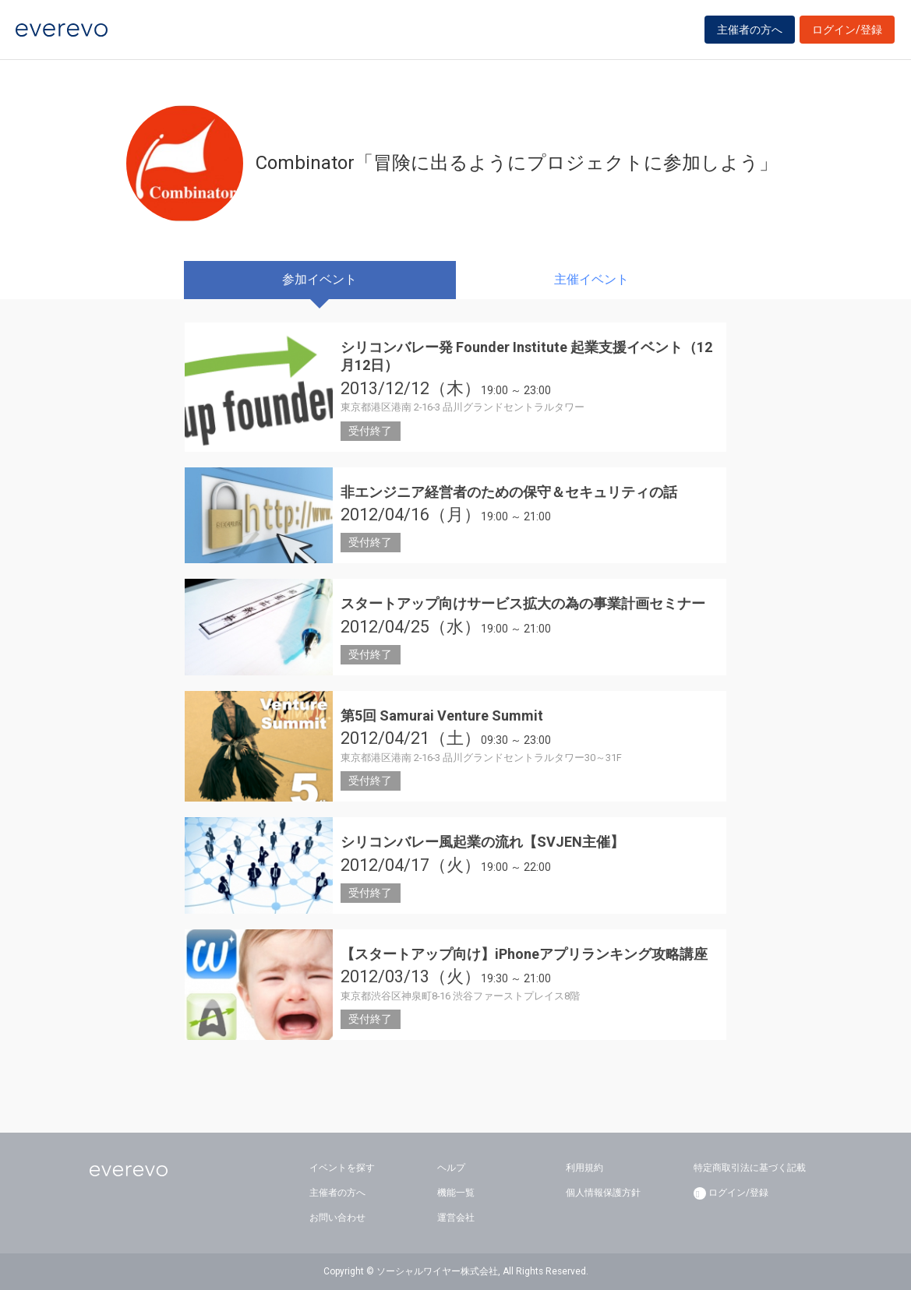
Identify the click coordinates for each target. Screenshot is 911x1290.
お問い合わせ (337, 1217)
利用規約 (584, 1167)
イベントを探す (342, 1167)
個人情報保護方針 (603, 1192)
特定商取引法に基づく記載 (750, 1167)
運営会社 (456, 1217)
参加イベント (319, 279)
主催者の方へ (749, 32)
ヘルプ (451, 1167)
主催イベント (591, 279)
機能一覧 (456, 1192)
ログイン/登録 (847, 32)
